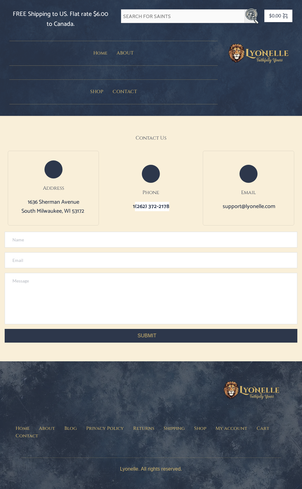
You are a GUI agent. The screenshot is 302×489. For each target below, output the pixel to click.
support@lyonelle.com (249, 206)
